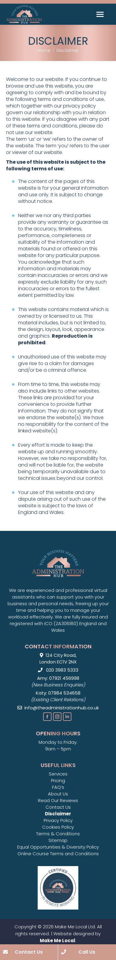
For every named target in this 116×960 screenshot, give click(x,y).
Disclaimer (58, 814)
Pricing (58, 780)
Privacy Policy (58, 820)
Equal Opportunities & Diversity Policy (58, 847)
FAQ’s (58, 787)
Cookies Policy (58, 827)
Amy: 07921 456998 (58, 678)
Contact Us (58, 807)
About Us (58, 794)
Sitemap (58, 840)
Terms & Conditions (58, 833)
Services (58, 774)
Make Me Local (57, 940)
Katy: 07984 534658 (58, 693)
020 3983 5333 (58, 670)
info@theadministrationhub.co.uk (58, 708)
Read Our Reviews (58, 800)
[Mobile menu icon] (100, 14)
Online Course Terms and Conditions (58, 853)
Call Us (78, 952)
